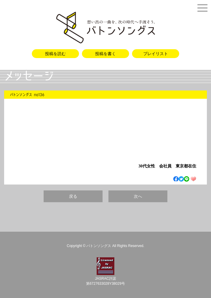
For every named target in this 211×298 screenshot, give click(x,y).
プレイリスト (155, 53)
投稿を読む (55, 53)
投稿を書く (105, 53)
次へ (138, 196)
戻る (73, 196)
